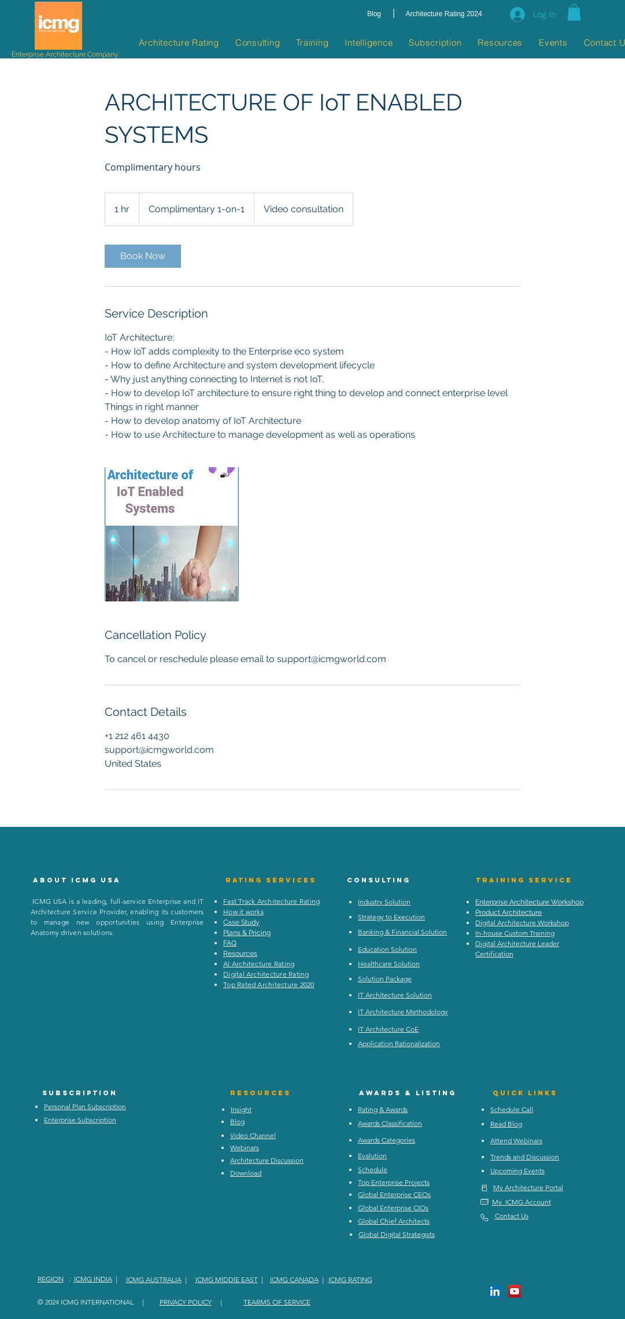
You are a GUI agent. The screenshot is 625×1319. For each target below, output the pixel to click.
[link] (143, 256)
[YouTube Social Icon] (514, 1291)
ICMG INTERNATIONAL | (102, 1302)
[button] (574, 12)
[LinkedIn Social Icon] (495, 1291)
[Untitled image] (172, 534)
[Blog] (374, 14)
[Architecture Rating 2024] (444, 14)
